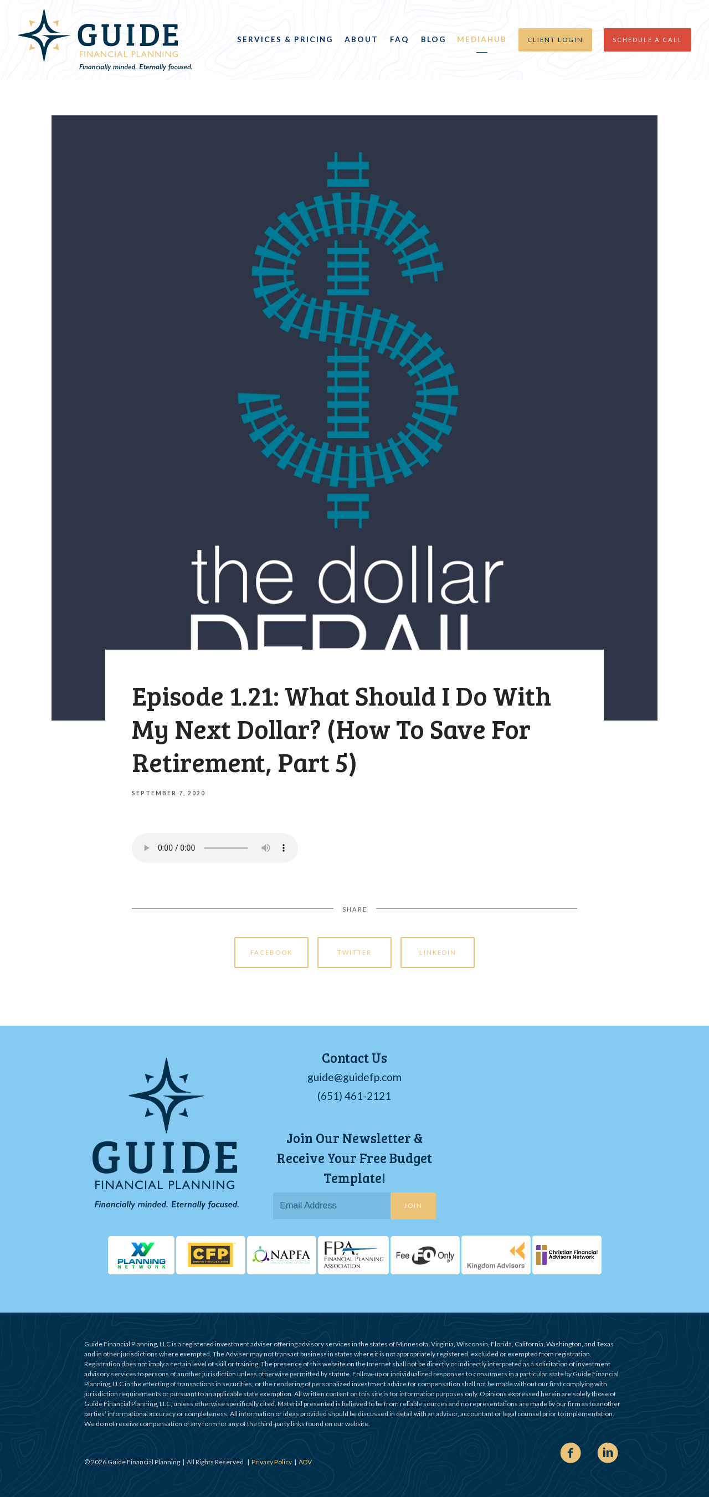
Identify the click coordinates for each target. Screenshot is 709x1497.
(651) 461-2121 (354, 1095)
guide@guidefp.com (354, 1077)
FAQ (399, 39)
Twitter (354, 952)
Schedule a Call (647, 39)
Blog (433, 39)
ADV (305, 1462)
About (361, 39)
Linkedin (437, 952)
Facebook (271, 952)
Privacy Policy (271, 1462)
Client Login (555, 39)
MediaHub (482, 39)
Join (413, 1205)
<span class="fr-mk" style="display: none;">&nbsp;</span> (573, 1138)
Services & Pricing (285, 39)
